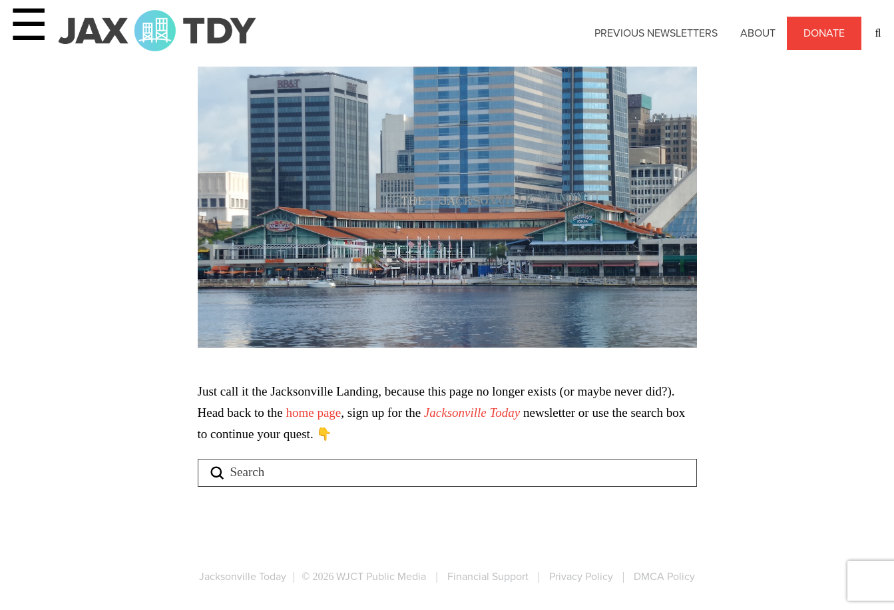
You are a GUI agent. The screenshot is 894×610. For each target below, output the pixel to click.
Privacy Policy (581, 576)
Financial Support (488, 576)
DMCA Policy (664, 576)
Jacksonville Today (473, 413)
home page (313, 413)
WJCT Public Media (381, 576)
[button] (878, 33)
